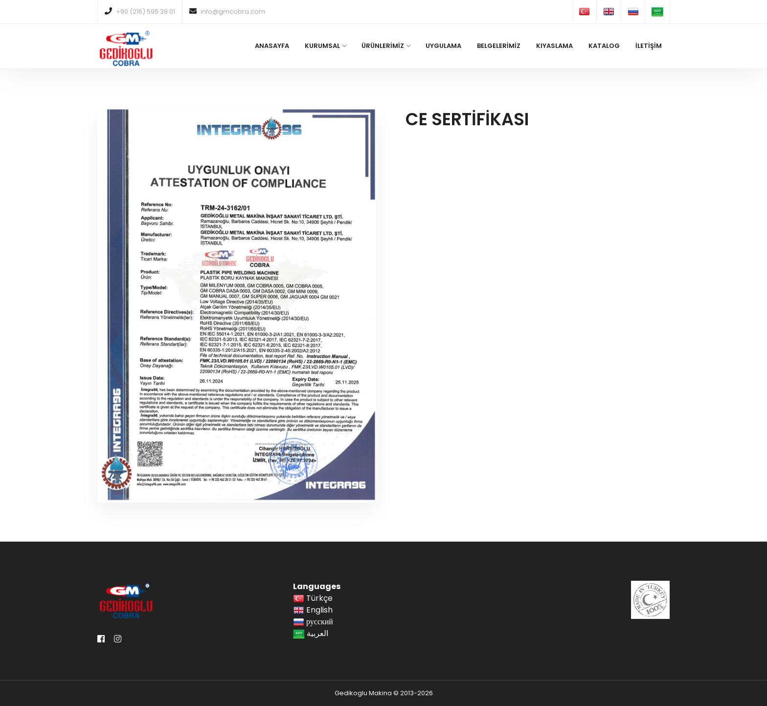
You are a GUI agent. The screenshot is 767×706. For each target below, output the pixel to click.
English (313, 609)
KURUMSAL (325, 45)
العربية (310, 633)
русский (313, 621)
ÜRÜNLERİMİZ (385, 45)
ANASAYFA (272, 45)
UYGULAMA (443, 45)
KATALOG (604, 45)
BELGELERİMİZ (498, 45)
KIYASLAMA (554, 45)
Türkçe (313, 598)
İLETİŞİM (648, 45)
